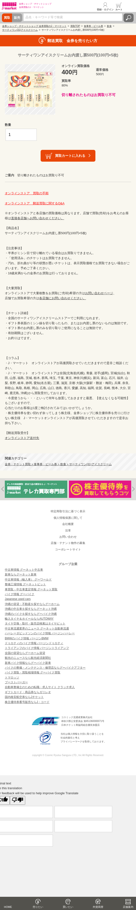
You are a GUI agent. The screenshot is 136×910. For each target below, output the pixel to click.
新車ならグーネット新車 (21, 574)
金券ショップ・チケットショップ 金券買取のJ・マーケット (34, 26)
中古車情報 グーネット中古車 (24, 569)
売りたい (38, 906)
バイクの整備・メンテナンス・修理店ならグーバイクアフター (45, 667)
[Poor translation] (17, 800)
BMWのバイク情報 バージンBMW (27, 638)
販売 (17, 17)
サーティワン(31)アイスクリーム (20, 30)
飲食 (109, 26)
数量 (8, 125)
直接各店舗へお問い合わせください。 (37, 218)
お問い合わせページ (99, 293)
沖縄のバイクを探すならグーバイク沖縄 (31, 614)
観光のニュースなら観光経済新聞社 (28, 658)
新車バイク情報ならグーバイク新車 (28, 663)
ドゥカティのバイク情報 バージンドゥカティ (34, 643)
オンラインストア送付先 (22, 438)
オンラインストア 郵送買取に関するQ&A (34, 203)
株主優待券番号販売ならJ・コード (27, 702)
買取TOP (75, 26)
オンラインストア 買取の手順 (27, 193)
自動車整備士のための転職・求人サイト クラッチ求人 (40, 687)
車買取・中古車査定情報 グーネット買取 (31, 589)
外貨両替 (98, 906)
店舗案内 (128, 906)
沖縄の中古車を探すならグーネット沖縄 (31, 609)
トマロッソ (12, 677)
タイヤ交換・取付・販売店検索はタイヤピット (35, 623)
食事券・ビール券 (93, 26)
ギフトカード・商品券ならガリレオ (28, 692)
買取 (7, 17)
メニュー (129, 6)
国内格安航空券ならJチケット (24, 697)
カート (119, 9)
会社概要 (68, 524)
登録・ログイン (105, 9)
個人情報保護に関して (68, 517)
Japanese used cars (18, 599)
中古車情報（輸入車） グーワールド (28, 579)
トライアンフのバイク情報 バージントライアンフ (37, 648)
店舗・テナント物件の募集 (68, 543)
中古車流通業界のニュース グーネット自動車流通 (37, 628)
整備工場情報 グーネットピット (25, 584)
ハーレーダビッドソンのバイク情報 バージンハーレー (40, 633)
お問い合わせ (68, 536)
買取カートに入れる (70, 156)
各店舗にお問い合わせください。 (62, 298)
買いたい (68, 906)
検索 (129, 17)
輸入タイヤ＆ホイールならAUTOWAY (29, 618)
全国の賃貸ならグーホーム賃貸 (25, 653)
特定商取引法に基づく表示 (68, 511)
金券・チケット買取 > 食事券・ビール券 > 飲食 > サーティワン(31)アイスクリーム (58, 464)
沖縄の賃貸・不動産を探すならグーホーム (32, 604)
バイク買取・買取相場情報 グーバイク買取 (32, 672)
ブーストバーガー (16, 682)
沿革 (68, 530)
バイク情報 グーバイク (19, 594)
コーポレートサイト (68, 549)
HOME (8, 906)
